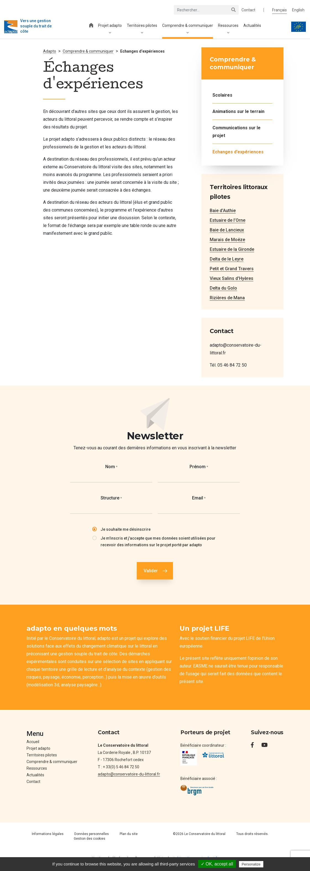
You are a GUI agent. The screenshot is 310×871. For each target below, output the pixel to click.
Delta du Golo (223, 288)
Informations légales (48, 834)
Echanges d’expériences (238, 151)
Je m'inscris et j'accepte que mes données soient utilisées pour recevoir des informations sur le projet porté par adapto (158, 541)
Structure (111, 498)
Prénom (199, 466)
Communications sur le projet (236, 131)
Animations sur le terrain (238, 111)
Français (279, 10)
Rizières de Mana (227, 297)
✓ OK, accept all (217, 864)
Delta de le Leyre (226, 259)
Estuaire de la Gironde (232, 249)
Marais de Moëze (227, 239)
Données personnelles (91, 834)
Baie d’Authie (223, 210)
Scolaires (222, 95)
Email (199, 498)
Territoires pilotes (142, 29)
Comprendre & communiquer (187, 29)
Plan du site (129, 834)
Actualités (252, 25)
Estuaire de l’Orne (227, 220)
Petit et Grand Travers (232, 268)
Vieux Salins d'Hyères (231, 278)
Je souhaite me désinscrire (126, 529)
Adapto (49, 51)
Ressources (228, 29)
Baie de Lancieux (227, 230)
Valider (151, 570)
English (298, 10)
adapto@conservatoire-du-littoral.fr (129, 774)
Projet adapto (110, 29)
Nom (111, 466)
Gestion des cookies (89, 839)
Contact (248, 10)
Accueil (33, 741)
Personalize (251, 864)
